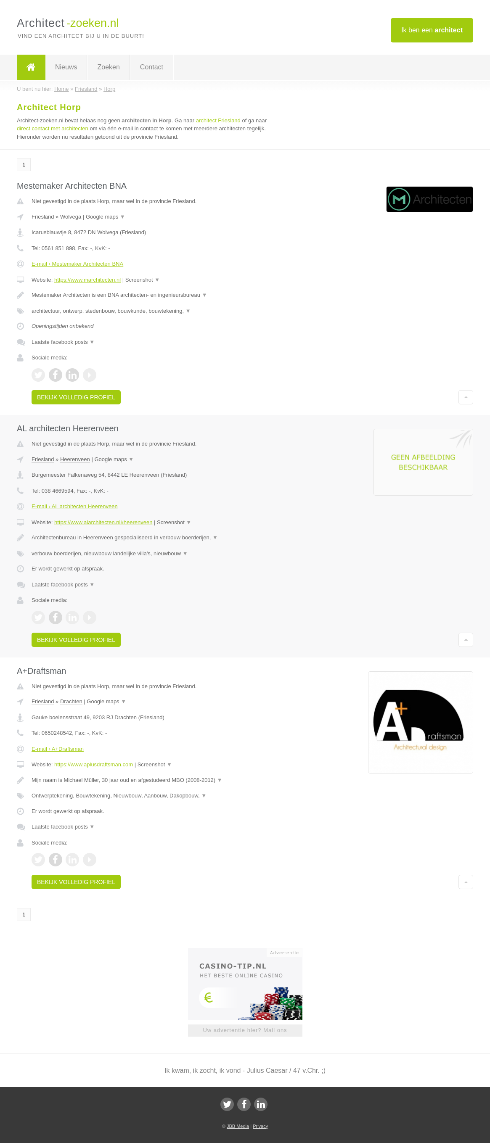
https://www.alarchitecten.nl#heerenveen (103, 522)
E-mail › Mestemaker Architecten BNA (77, 264)
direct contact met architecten (52, 128)
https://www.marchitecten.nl (87, 280)
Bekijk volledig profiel (76, 397)
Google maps (105, 217)
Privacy (260, 1126)
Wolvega (70, 217)
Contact (151, 67)
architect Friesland (218, 120)
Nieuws (66, 67)
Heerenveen (75, 459)
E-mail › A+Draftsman (58, 749)
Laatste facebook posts (63, 342)
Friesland (43, 217)
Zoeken (108, 67)
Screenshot (142, 280)
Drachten (71, 701)
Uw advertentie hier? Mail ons (245, 1030)
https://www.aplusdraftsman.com (93, 764)
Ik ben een (432, 30)
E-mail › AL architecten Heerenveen (75, 506)
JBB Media (238, 1126)
